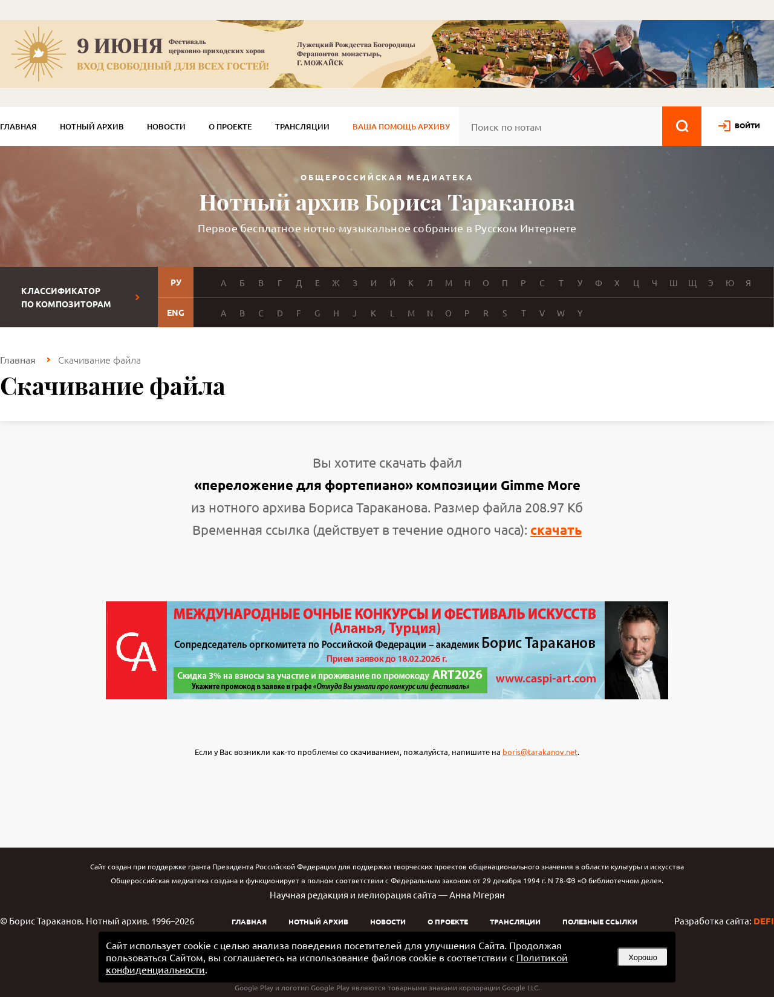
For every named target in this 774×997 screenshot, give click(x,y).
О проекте (230, 126)
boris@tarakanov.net (539, 752)
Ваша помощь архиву (401, 126)
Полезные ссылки (599, 921)
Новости (166, 126)
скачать (556, 529)
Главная (18, 126)
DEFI (763, 921)
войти (747, 125)
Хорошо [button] (642, 957)
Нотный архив (92, 126)
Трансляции (302, 126)
